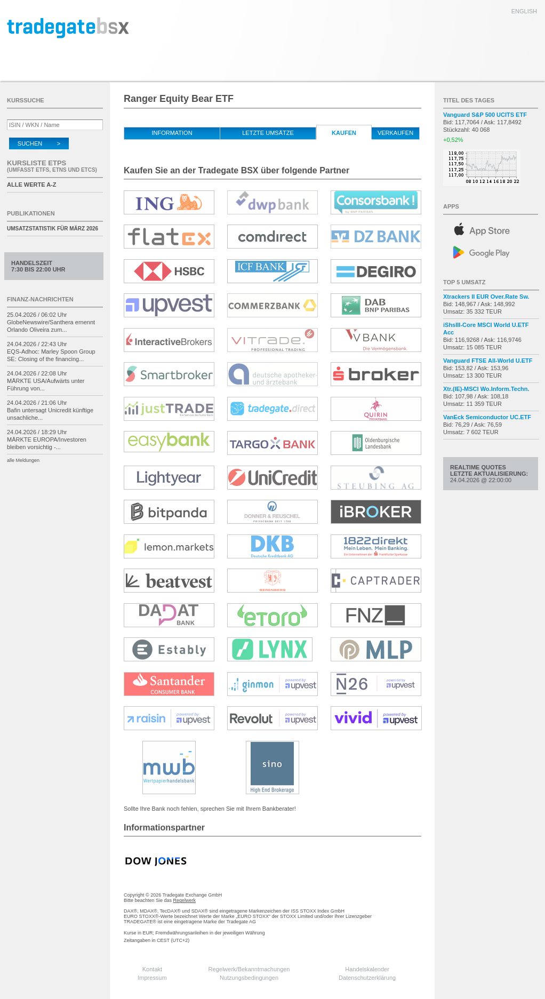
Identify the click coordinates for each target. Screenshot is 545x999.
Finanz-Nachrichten (40, 299)
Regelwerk (184, 900)
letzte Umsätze (268, 133)
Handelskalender (367, 969)
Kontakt (152, 969)
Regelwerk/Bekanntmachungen (249, 969)
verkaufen (395, 133)
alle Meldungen (23, 460)
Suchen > (39, 143)
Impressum (152, 977)
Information (171, 133)
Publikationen (31, 213)
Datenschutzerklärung (367, 977)
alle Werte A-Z (31, 184)
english (524, 11)
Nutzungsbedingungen (249, 977)
